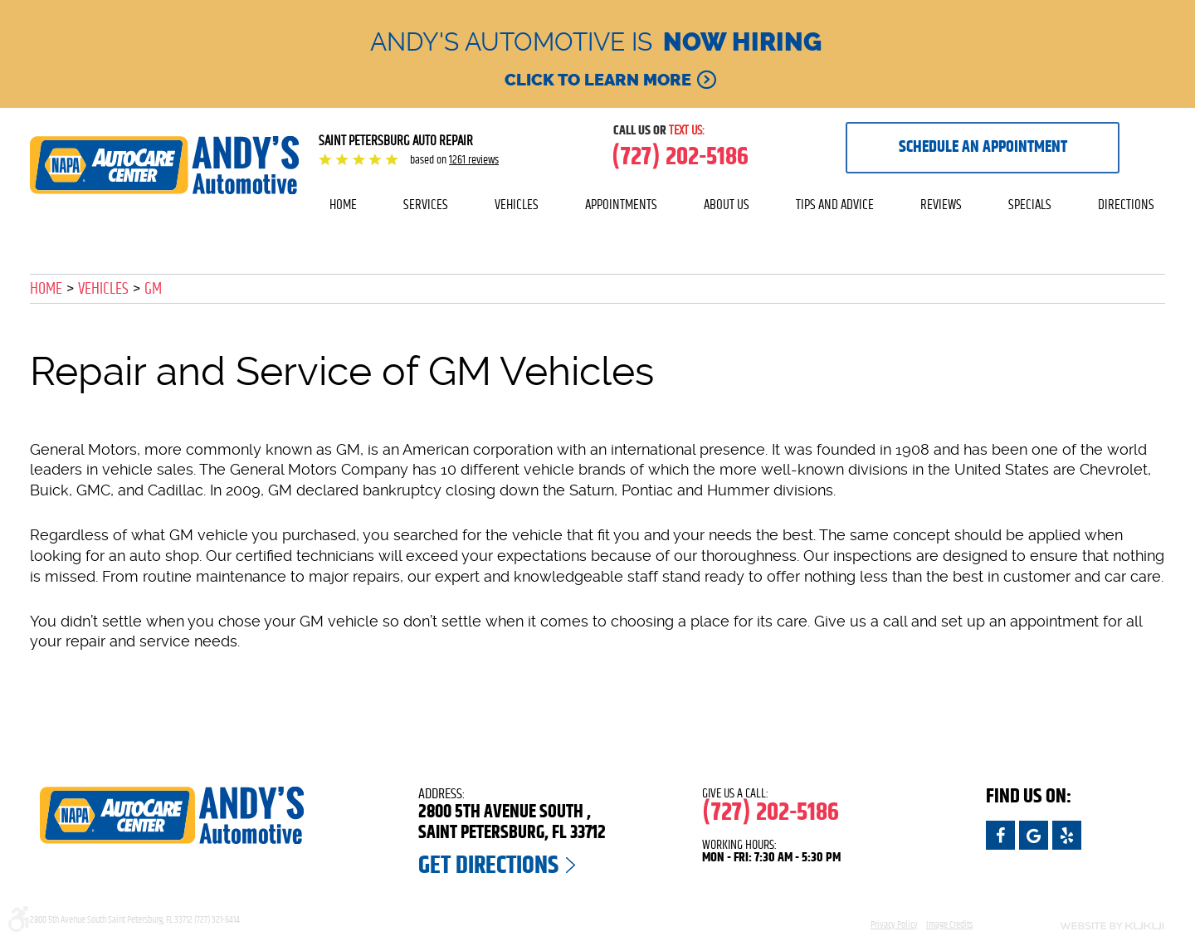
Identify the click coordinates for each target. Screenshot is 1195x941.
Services (425, 204)
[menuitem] (343, 205)
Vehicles (517, 204)
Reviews (941, 204)
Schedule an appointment (983, 147)
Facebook (1000, 835)
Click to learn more (598, 80)
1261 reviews (474, 160)
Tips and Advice (835, 204)
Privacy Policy (894, 924)
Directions (1126, 204)
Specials (1029, 204)
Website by (1079, 926)
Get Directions (488, 865)
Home (343, 204)
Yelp (1066, 835)
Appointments (621, 204)
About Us (726, 204)
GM (153, 288)
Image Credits (949, 924)
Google (1033, 835)
